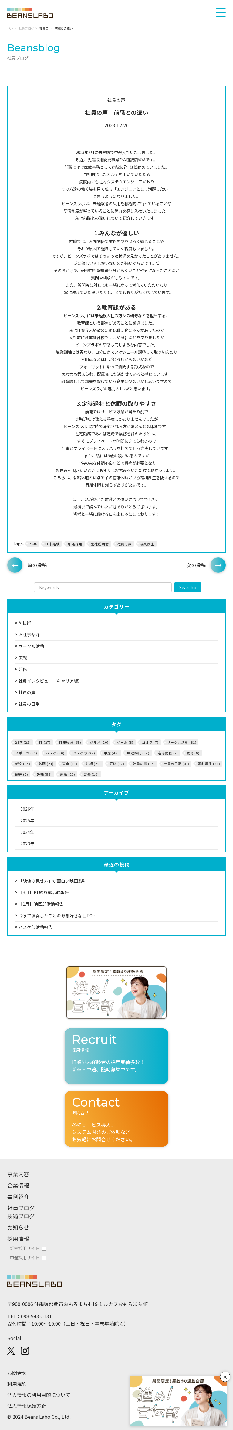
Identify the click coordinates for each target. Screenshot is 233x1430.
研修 (23, 669)
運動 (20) (67, 774)
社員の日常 (29, 704)
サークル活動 (31, 646)
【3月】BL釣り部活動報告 (44, 892)
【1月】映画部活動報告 (41, 904)
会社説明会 (100, 543)
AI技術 (25, 623)
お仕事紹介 (29, 634)
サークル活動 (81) (182, 742)
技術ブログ (21, 1216)
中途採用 (75, 543)
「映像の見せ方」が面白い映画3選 (52, 881)
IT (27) (45, 742)
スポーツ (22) (26, 752)
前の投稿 (37, 565)
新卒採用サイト (24, 1248)
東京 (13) (69, 763)
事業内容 (18, 1174)
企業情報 (18, 1185)
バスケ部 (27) (84, 752)
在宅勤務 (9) (168, 752)
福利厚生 (147, 543)
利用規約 (17, 1383)
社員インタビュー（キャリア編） (50, 681)
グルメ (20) (99, 742)
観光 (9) (21, 774)
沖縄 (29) (93, 763)
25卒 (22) (23, 742)
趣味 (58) (44, 774)
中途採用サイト (24, 1257)
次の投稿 (196, 565)
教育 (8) (193, 752)
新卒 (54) (22, 763)
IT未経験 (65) (70, 742)
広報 (23, 658)
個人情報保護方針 (26, 1405)
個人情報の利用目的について (38, 1394)
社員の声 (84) (144, 763)
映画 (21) (46, 763)
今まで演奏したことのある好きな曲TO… (58, 915)
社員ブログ (26, 28)
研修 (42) (116, 763)
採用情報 (18, 1238)
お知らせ (18, 1227)
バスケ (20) (55, 752)
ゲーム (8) (125, 742)
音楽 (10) (91, 774)
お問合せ (17, 1372)
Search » (187, 587)
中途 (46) (111, 752)
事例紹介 (18, 1196)
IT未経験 (52, 543)
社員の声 (116, 100)
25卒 (33, 543)
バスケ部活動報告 (35, 927)
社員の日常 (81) (176, 763)
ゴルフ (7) (150, 742)
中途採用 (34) (138, 752)
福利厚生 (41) (209, 763)
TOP (10, 28)
